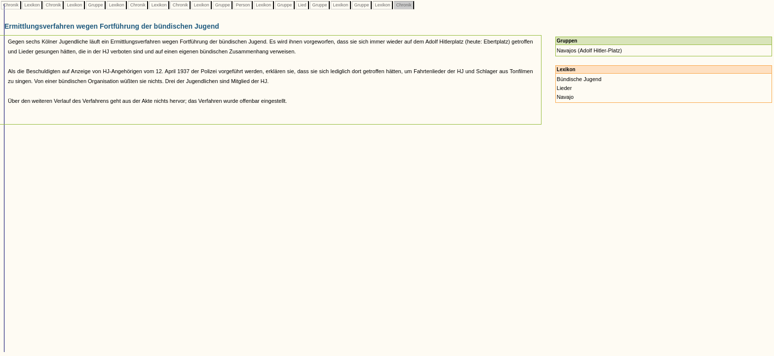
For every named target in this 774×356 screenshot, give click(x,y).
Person (242, 4)
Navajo (565, 97)
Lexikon (32, 4)
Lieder (564, 88)
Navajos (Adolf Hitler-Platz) (589, 50)
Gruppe (95, 4)
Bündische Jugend (579, 79)
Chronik (11, 4)
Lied (302, 4)
